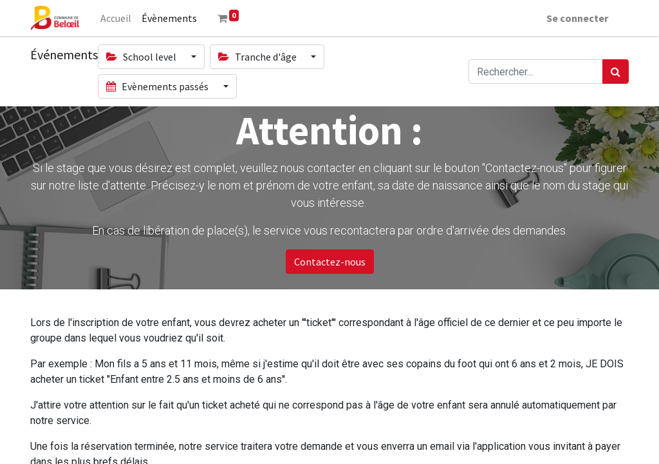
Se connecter (577, 18)
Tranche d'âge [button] (258, 56)
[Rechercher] (615, 71)
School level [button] (142, 56)
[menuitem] (115, 18)
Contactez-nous (330, 261)
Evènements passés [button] (158, 86)
